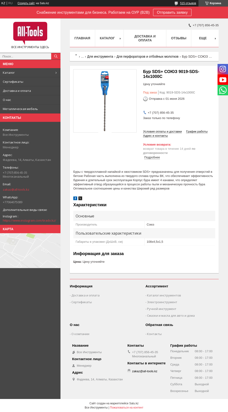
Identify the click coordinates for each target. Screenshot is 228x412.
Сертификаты (13, 82)
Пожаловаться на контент (126, 407)
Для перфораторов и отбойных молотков (148, 56)
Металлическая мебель (20, 109)
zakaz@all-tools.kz (16, 189)
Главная (82, 38)
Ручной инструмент (161, 309)
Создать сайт (26, 3)
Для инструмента (100, 56)
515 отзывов (188, 3)
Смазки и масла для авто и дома (171, 315)
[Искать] (55, 56)
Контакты (154, 334)
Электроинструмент (162, 302)
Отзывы (178, 38)
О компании (80, 334)
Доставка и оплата (17, 91)
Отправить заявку (172, 12)
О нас (7, 100)
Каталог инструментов (164, 295)
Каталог (9, 72)
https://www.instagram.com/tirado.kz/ (29, 220)
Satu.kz (133, 403)
